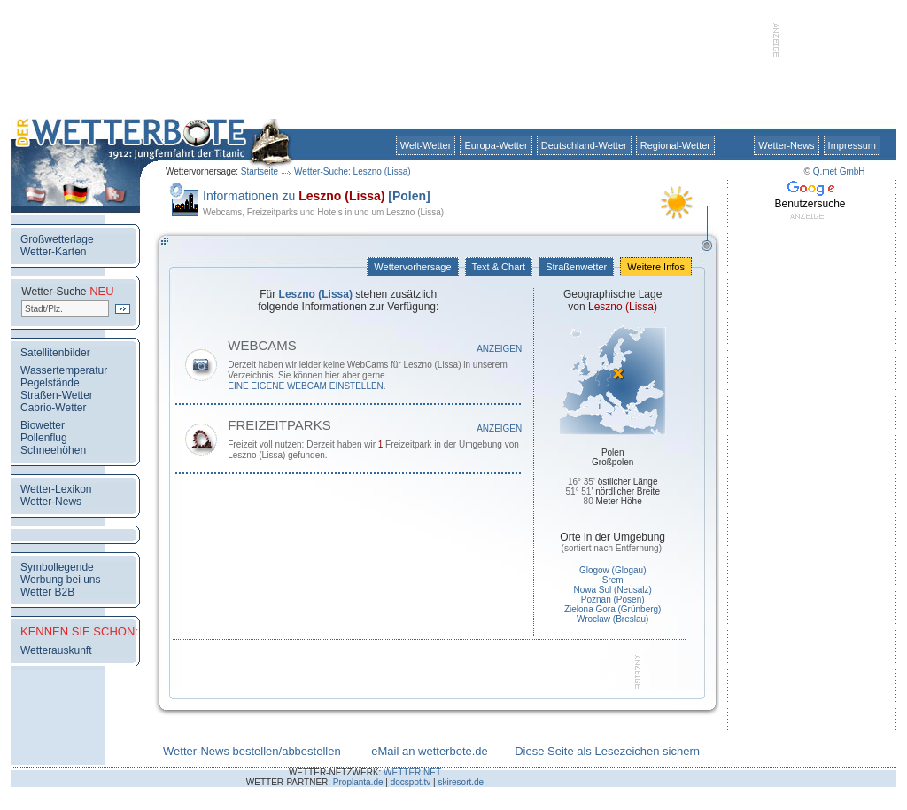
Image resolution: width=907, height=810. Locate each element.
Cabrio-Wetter (53, 407)
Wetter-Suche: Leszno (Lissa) (352, 171)
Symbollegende (57, 567)
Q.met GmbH (839, 171)
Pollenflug (43, 438)
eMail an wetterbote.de (429, 751)
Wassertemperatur (63, 370)
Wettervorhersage (412, 266)
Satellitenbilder (55, 353)
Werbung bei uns (60, 579)
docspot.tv (411, 782)
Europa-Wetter (495, 145)
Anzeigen (499, 349)
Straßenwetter (576, 266)
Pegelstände (50, 383)
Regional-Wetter (675, 145)
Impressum (852, 145)
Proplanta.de (358, 782)
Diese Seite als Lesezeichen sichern (607, 751)
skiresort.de (461, 782)
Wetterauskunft (55, 650)
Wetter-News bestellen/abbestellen (252, 751)
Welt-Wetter (426, 145)
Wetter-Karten (53, 251)
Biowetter (42, 425)
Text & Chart (498, 266)
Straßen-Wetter (56, 395)
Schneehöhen (53, 450)
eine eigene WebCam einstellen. (306, 386)
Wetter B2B (47, 592)
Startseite (259, 171)
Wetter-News (786, 145)
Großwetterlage (57, 239)
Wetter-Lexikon (55, 489)
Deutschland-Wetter (584, 145)
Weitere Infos (655, 266)
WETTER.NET (412, 772)
